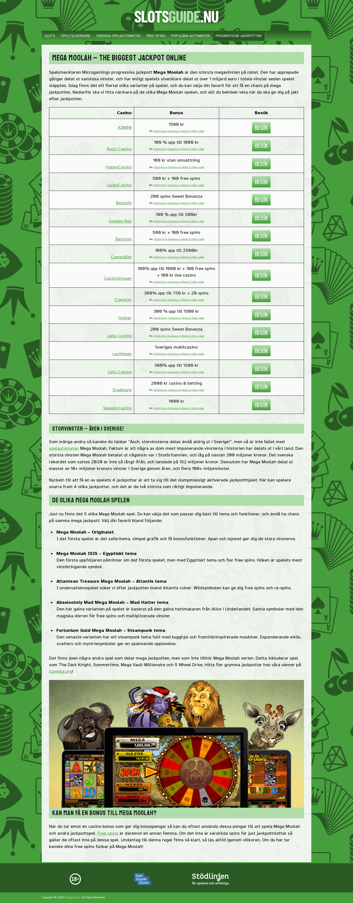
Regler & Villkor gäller (192, 131)
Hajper (125, 318)
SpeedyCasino (117, 408)
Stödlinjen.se (160, 131)
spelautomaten (64, 448)
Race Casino (119, 149)
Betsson (123, 239)
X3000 (125, 127)
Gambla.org (60, 671)
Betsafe (124, 203)
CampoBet (121, 257)
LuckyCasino (119, 185)
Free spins (108, 833)
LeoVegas (122, 353)
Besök (261, 127)
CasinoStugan (118, 278)
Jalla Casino (119, 336)
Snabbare (122, 390)
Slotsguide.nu (72, 897)
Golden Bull (120, 221)
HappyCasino (119, 167)
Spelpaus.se (174, 131)
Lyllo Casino (120, 372)
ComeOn (123, 299)
